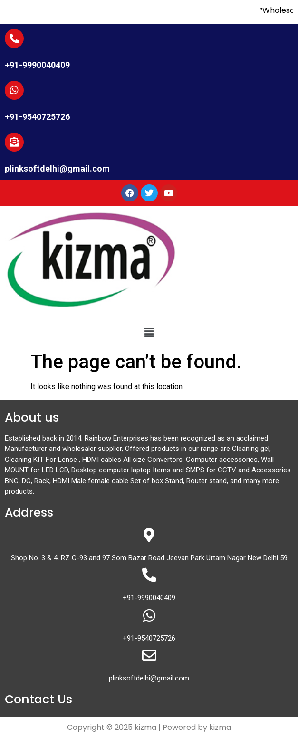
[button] (149, 333)
